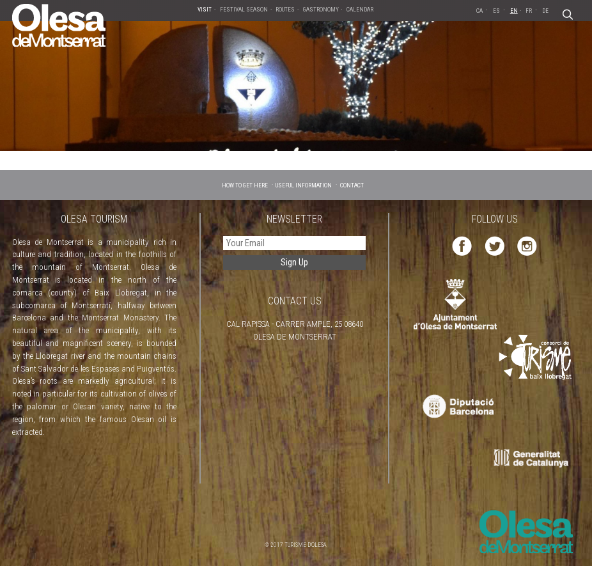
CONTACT (352, 185)
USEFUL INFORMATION (304, 185)
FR (529, 10)
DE (545, 10)
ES (496, 10)
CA (479, 10)
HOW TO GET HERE (245, 185)
